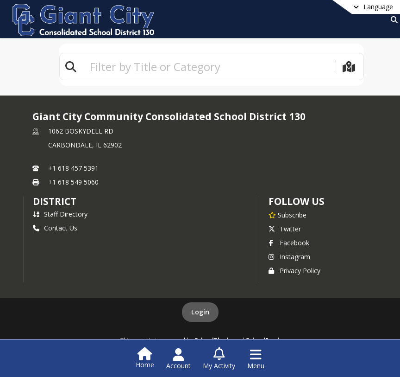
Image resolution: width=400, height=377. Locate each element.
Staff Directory (60, 214)
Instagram (289, 256)
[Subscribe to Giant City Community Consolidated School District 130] (287, 215)
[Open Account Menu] (178, 359)
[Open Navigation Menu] (255, 359)
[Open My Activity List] (219, 359)
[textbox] (207, 66)
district (54, 201)
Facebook (289, 242)
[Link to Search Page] (392, 19)
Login (200, 311)
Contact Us (55, 228)
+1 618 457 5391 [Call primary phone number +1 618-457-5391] (73, 168)
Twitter (285, 228)
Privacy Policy (294, 270)
